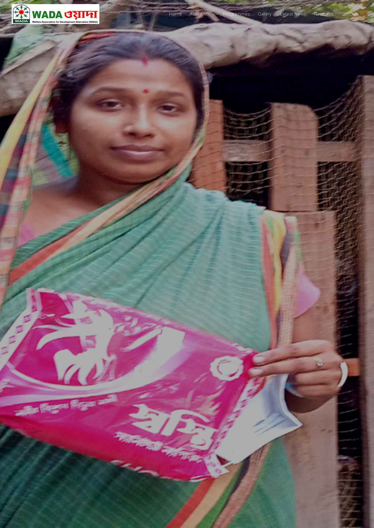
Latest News (293, 14)
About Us (199, 14)
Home (175, 14)
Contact (350, 14)
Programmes (236, 14)
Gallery (265, 14)
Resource (324, 14)
